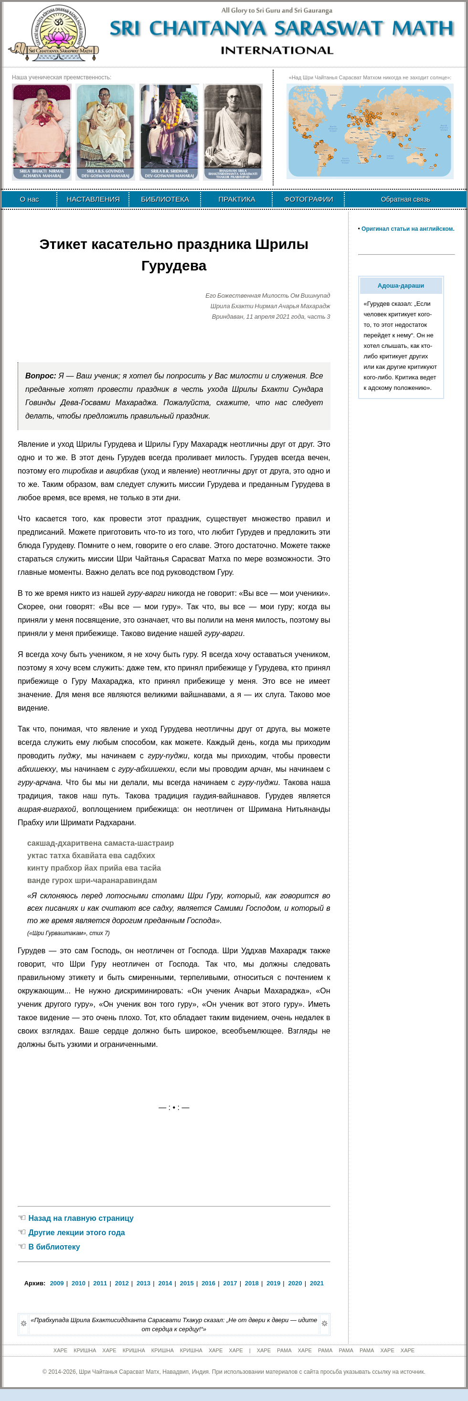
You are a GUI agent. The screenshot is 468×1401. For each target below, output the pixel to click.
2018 (252, 1283)
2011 (100, 1283)
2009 (57, 1283)
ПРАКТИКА (236, 199)
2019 (273, 1283)
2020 (295, 1283)
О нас (29, 199)
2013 (143, 1283)
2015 (187, 1283)
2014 (165, 1283)
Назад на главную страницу (80, 1218)
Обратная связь (405, 199)
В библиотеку (54, 1247)
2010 (78, 1283)
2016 (208, 1283)
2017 (230, 1283)
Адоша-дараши (401, 285)
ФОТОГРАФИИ (308, 199)
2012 (122, 1283)
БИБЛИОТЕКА (165, 199)
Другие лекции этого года (76, 1233)
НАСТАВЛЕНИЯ (93, 199)
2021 (317, 1283)
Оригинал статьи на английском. (408, 229)
